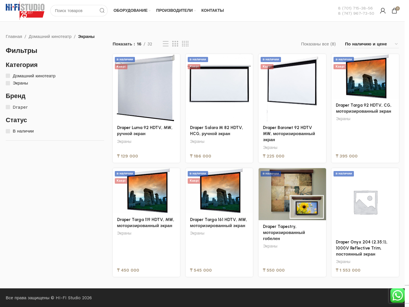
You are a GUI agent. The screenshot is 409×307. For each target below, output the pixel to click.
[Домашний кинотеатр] (8, 76)
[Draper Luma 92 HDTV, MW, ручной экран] (146, 87)
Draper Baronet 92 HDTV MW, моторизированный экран (289, 133)
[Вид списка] (165, 44)
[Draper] (8, 107)
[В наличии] (8, 131)
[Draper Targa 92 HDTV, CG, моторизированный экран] (365, 76)
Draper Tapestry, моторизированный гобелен (284, 232)
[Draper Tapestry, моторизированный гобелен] (292, 194)
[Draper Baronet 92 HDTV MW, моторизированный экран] (292, 87)
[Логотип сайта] (25, 10)
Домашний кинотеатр (50, 36)
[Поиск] (79, 10)
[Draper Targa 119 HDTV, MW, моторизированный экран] (146, 190)
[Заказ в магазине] (371, 44)
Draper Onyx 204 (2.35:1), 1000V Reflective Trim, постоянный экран (362, 248)
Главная (14, 36)
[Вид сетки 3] (175, 44)
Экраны (124, 141)
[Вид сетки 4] (185, 44)
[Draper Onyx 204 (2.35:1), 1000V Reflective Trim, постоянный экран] (365, 202)
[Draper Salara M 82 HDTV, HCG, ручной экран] (219, 87)
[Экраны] (8, 83)
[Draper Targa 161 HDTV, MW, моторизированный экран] (219, 190)
